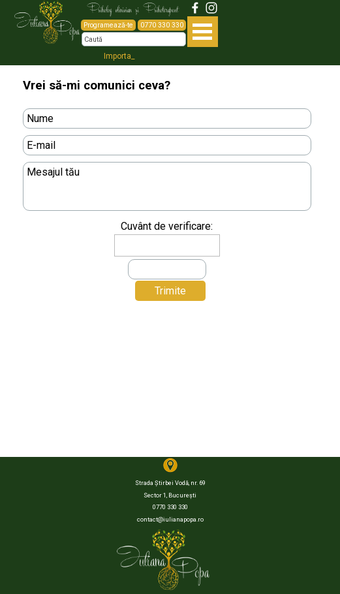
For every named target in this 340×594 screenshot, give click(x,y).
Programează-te (108, 25)
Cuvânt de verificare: (167, 226)
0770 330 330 (161, 25)
